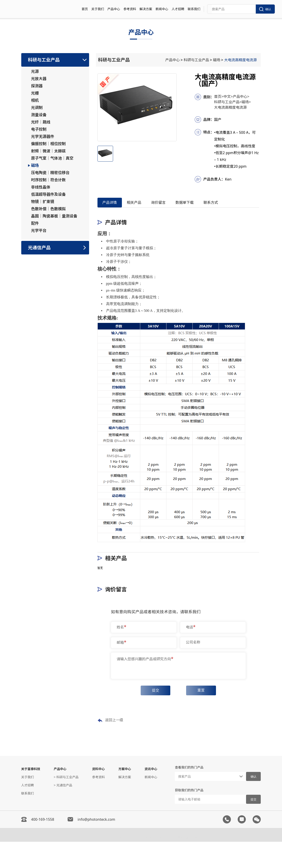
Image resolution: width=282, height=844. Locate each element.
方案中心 (124, 771)
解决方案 (146, 9)
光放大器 (39, 78)
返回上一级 (110, 723)
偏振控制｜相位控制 (48, 143)
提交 (154, 692)
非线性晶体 (40, 187)
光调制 (37, 107)
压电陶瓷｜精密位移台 (50, 172)
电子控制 (39, 129)
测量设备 (39, 114)
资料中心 (98, 771)
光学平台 (39, 230)
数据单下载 (199, 203)
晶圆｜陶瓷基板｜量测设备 (54, 216)
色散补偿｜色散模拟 (48, 208)
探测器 (37, 85)
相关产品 (140, 203)
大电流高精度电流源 (241, 59)
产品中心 (113, 9)
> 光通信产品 (63, 787)
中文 (228, 96)
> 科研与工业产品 (66, 779)
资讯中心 (151, 771)
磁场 (35, 165)
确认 (265, 9)
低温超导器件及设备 (48, 194)
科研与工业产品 (44, 60)
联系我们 (194, 9)
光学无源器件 (42, 136)
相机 (35, 100)
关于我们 (97, 9)
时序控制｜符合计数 (48, 179)
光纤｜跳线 (40, 122)
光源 (35, 71)
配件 (35, 223)
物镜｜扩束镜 (42, 201)
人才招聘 (178, 9)
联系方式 (230, 203)
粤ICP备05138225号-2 (194, 838)
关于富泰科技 (30, 771)
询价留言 (169, 203)
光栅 (35, 93)
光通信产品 (39, 248)
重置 (202, 692)
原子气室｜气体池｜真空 (52, 158)
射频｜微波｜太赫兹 (48, 150)
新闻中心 (162, 9)
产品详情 (112, 203)
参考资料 (129, 9)
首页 (85, 9)
